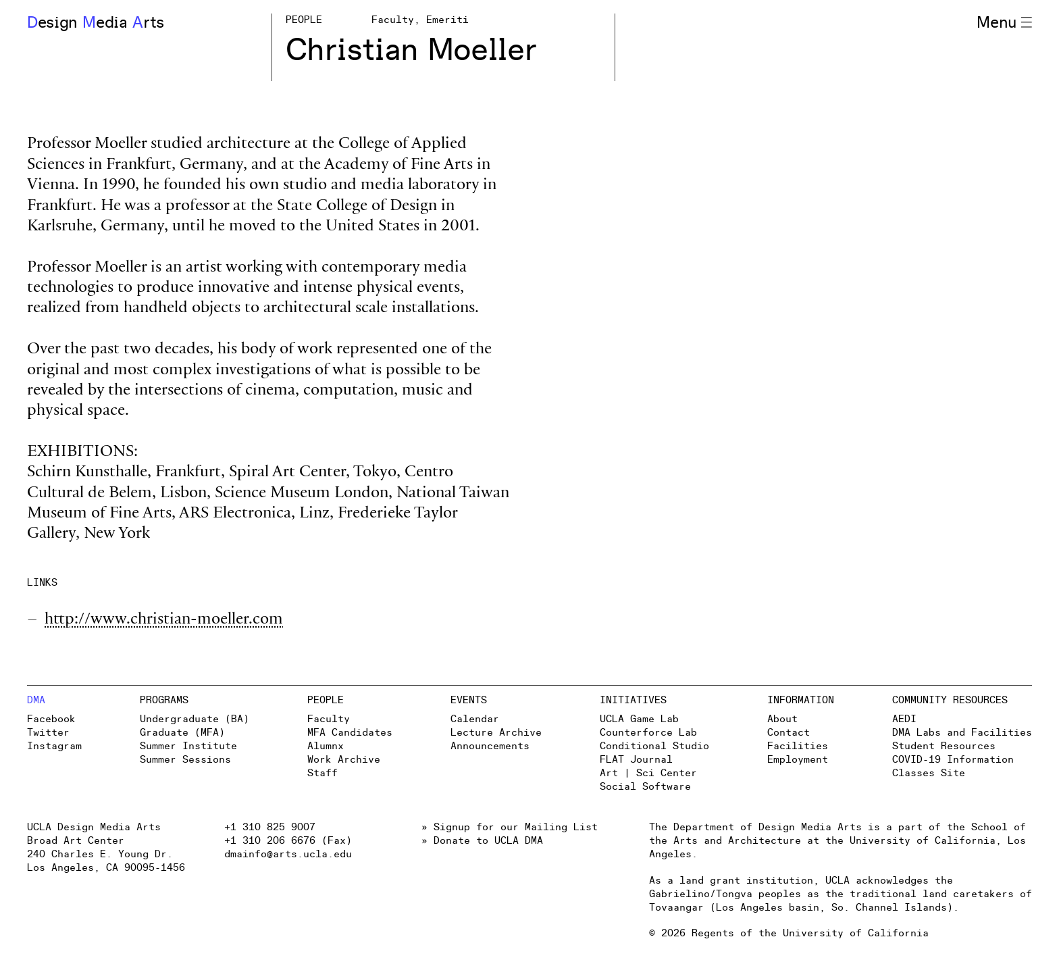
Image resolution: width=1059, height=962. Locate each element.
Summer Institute (188, 746)
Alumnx (325, 746)
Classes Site (928, 773)
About (782, 719)
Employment (797, 760)
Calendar (474, 719)
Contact (788, 733)
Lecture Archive (496, 733)
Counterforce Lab (648, 733)
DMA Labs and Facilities (962, 733)
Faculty (328, 719)
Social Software (645, 787)
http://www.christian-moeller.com (164, 620)
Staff (322, 773)
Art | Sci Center (648, 773)
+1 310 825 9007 (269, 827)
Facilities (797, 746)
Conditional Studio (654, 746)
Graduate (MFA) (182, 733)
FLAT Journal (636, 760)
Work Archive (343, 760)
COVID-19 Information (953, 760)
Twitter (48, 733)
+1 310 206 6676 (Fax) (288, 841)
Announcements (490, 746)
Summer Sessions (185, 760)
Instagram (54, 746)
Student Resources (944, 746)
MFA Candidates (349, 733)
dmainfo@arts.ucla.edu (288, 854)
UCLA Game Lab (639, 719)
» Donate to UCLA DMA (482, 841)
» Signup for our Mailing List (509, 827)
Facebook (51, 719)
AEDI (904, 719)
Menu (1004, 23)
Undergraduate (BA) (194, 719)
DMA (36, 700)
